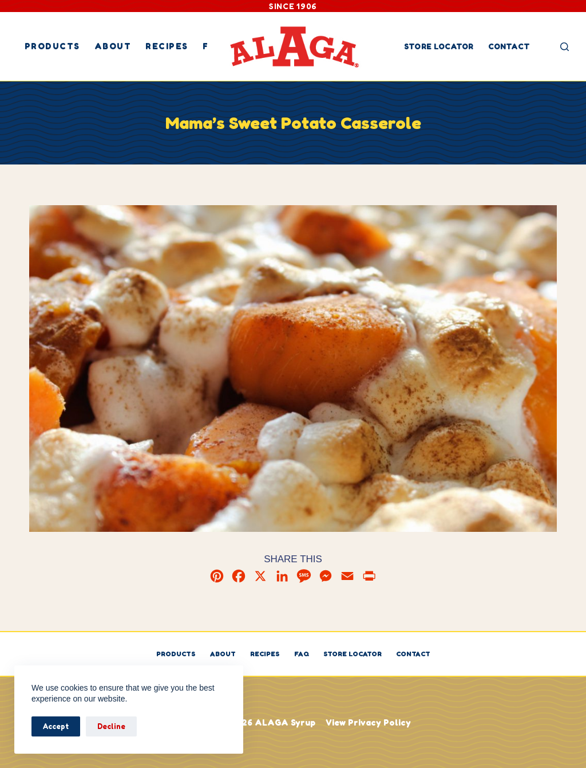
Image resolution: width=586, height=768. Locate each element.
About (113, 46)
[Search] (564, 46)
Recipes (166, 46)
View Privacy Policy (368, 722)
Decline (111, 726)
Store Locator (439, 46)
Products (52, 46)
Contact (509, 46)
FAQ (301, 653)
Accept (56, 726)
